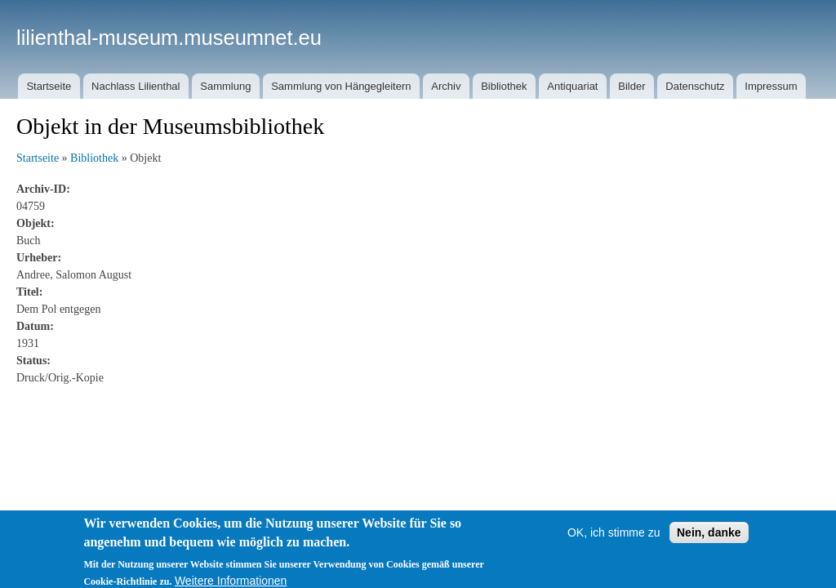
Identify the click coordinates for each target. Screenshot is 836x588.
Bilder (631, 86)
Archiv (445, 86)
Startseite (48, 86)
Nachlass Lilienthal (135, 86)
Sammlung (225, 86)
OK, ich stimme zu (613, 541)
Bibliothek (504, 86)
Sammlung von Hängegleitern (341, 86)
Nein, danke (709, 541)
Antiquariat (572, 86)
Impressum (771, 86)
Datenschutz (694, 86)
